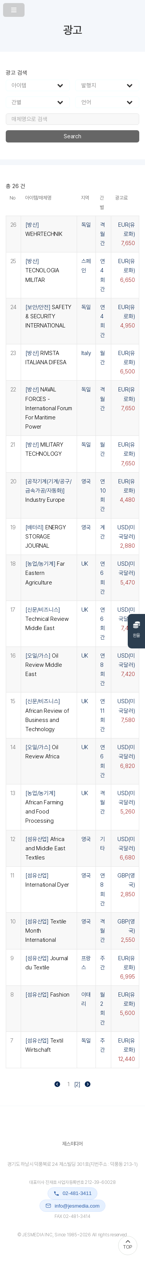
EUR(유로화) (126, 234)
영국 (86, 481)
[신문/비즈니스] (46, 619)
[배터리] (45, 536)
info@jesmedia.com (72, 1206)
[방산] (42, 270)
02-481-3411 (72, 1193)
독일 (86, 224)
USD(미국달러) (126, 536)
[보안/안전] (48, 316)
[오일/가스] (43, 665)
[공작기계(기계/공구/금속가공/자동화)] (48, 490)
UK (85, 563)
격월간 (102, 234)
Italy (86, 353)
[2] (77, 1084)
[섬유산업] (45, 848)
